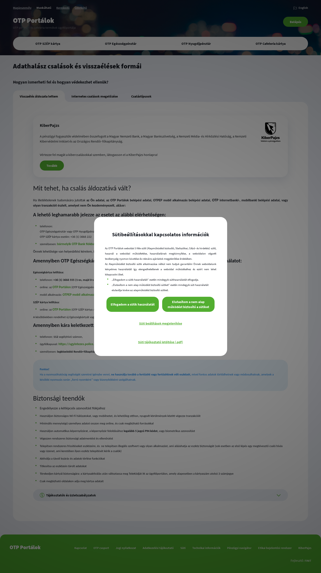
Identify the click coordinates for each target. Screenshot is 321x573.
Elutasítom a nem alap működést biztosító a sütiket (188, 304)
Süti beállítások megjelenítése (160, 323)
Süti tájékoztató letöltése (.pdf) (160, 342)
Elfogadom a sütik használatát (133, 304)
